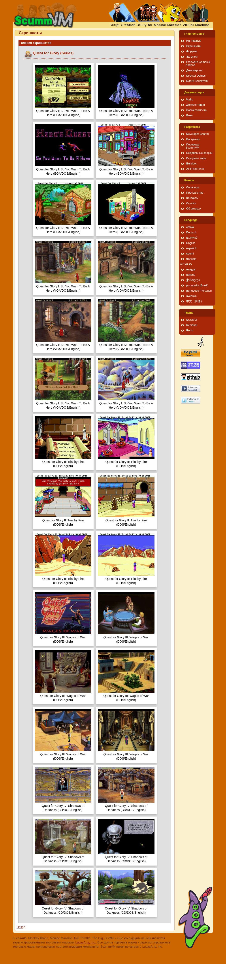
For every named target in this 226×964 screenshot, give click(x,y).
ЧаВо (189, 99)
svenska (191, 296)
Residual (191, 325)
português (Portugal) (199, 290)
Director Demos (196, 75)
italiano (190, 274)
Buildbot (191, 163)
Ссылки (191, 203)
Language (190, 220)
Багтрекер (193, 139)
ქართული (193, 280)
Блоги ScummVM (197, 81)
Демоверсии (194, 70)
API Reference (195, 168)
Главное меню (194, 33)
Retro (189, 330)
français (191, 258)
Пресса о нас (194, 192)
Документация (194, 92)
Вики (189, 115)
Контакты (192, 198)
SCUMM (191, 319)
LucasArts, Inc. (85, 942)
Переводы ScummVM (193, 146)
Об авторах (193, 208)
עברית (184, 264)
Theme (188, 312)
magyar (191, 269)
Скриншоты (193, 46)
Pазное (189, 180)
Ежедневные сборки (199, 153)
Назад (21, 927)
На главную (193, 40)
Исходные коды (196, 158)
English (190, 243)
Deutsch (191, 232)
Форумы (191, 51)
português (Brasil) (197, 285)
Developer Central (197, 134)
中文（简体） (194, 301)
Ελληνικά (192, 237)
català (190, 227)
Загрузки (192, 56)
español (191, 248)
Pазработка (192, 126)
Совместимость (196, 110)
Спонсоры (192, 187)
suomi (190, 253)
